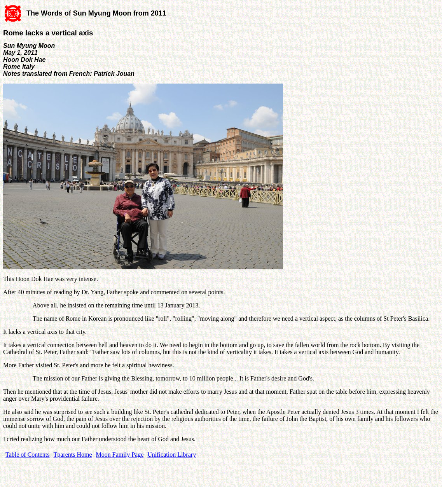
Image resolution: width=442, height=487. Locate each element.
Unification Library (171, 454)
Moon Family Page (120, 454)
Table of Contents (27, 454)
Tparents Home (73, 454)
